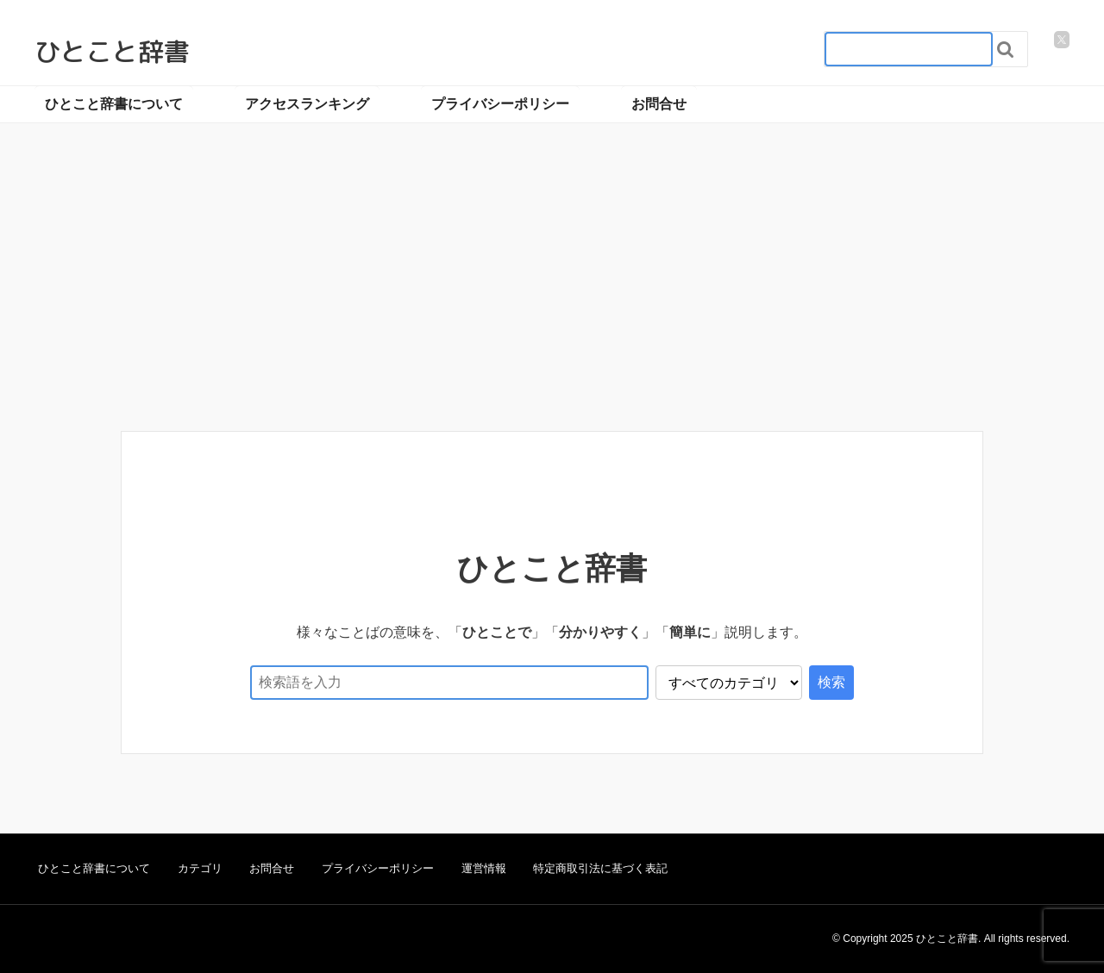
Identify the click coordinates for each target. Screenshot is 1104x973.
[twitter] (1062, 39)
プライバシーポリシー (500, 104)
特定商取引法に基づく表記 (600, 868)
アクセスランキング (307, 104)
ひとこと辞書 (112, 52)
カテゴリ (200, 868)
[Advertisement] (552, 297)
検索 (831, 682)
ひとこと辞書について (114, 104)
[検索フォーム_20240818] (909, 49)
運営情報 (483, 868)
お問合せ (659, 104)
